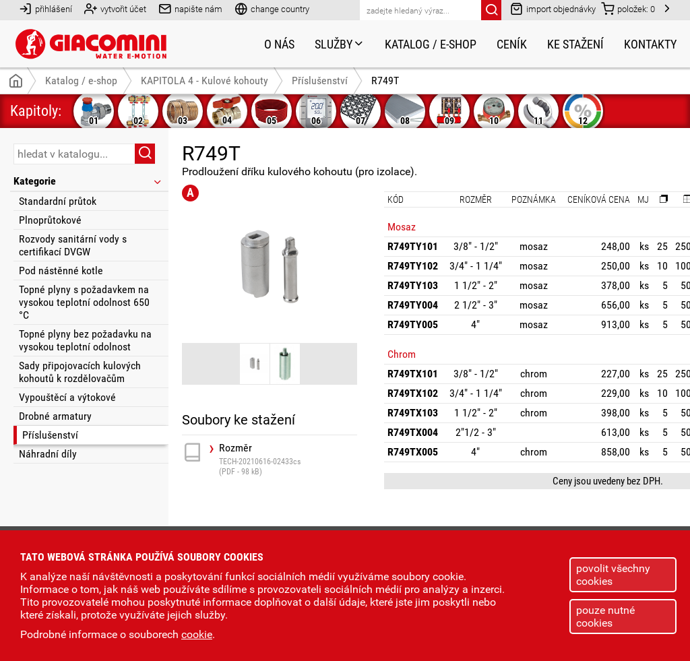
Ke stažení (575, 44)
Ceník (512, 44)
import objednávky (553, 8)
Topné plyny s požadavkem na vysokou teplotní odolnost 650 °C (84, 302)
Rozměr (288, 459)
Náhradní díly (48, 453)
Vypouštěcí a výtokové (67, 397)
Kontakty (650, 44)
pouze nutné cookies (605, 616)
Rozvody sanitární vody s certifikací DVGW (73, 245)
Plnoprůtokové (50, 220)
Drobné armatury (55, 416)
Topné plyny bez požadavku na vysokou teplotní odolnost (85, 340)
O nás (279, 44)
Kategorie (88, 181)
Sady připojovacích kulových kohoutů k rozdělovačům (80, 372)
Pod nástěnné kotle (61, 270)
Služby (340, 44)
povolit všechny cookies (613, 575)
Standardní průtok (57, 201)
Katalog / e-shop (430, 44)
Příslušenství (50, 435)
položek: (628, 8)
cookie (196, 634)
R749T (385, 80)
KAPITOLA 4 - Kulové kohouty (204, 80)
